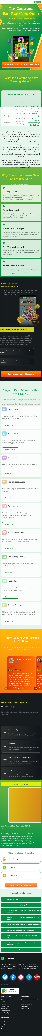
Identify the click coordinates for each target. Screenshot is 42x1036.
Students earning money (27, 1002)
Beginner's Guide (25, 1008)
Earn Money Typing (5, 1012)
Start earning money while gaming (21, 374)
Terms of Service (5, 1028)
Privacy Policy (4, 1031)
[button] (18, 688)
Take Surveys (4, 999)
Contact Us (3, 1024)
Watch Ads (3, 1004)
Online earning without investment (29, 999)
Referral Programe (5, 1006)
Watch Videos (4, 1002)
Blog (2, 1026)
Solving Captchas (5, 1017)
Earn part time (24, 1006)
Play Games (4, 1008)
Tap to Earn (3, 1015)
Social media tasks (5, 1010)
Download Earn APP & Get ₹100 (21, 64)
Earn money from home (26, 1004)
